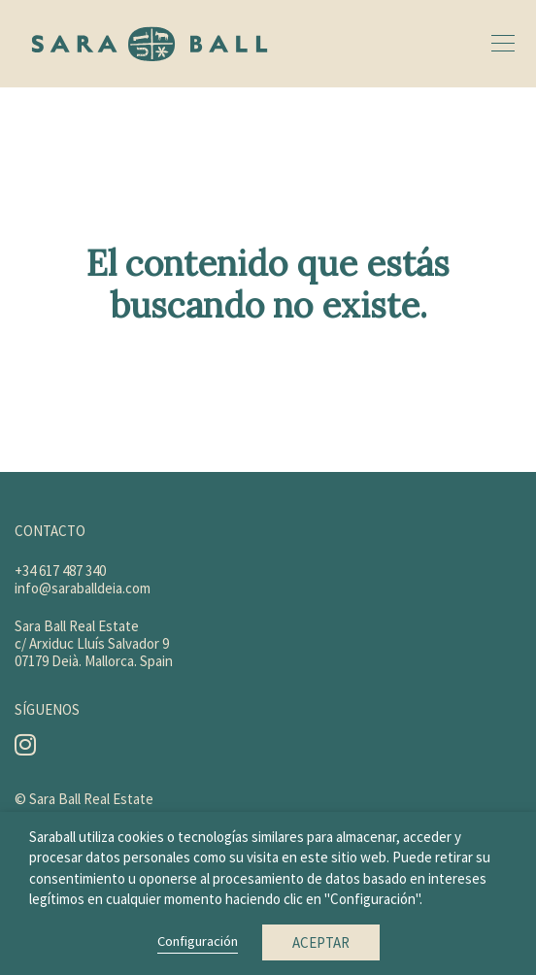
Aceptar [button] (321, 942)
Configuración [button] (197, 941)
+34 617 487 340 (60, 570)
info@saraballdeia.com (83, 588)
